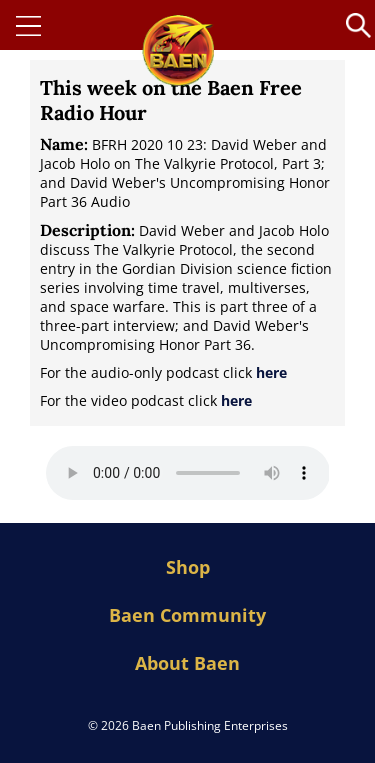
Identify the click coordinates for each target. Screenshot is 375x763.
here (271, 372)
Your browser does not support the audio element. (188, 473)
